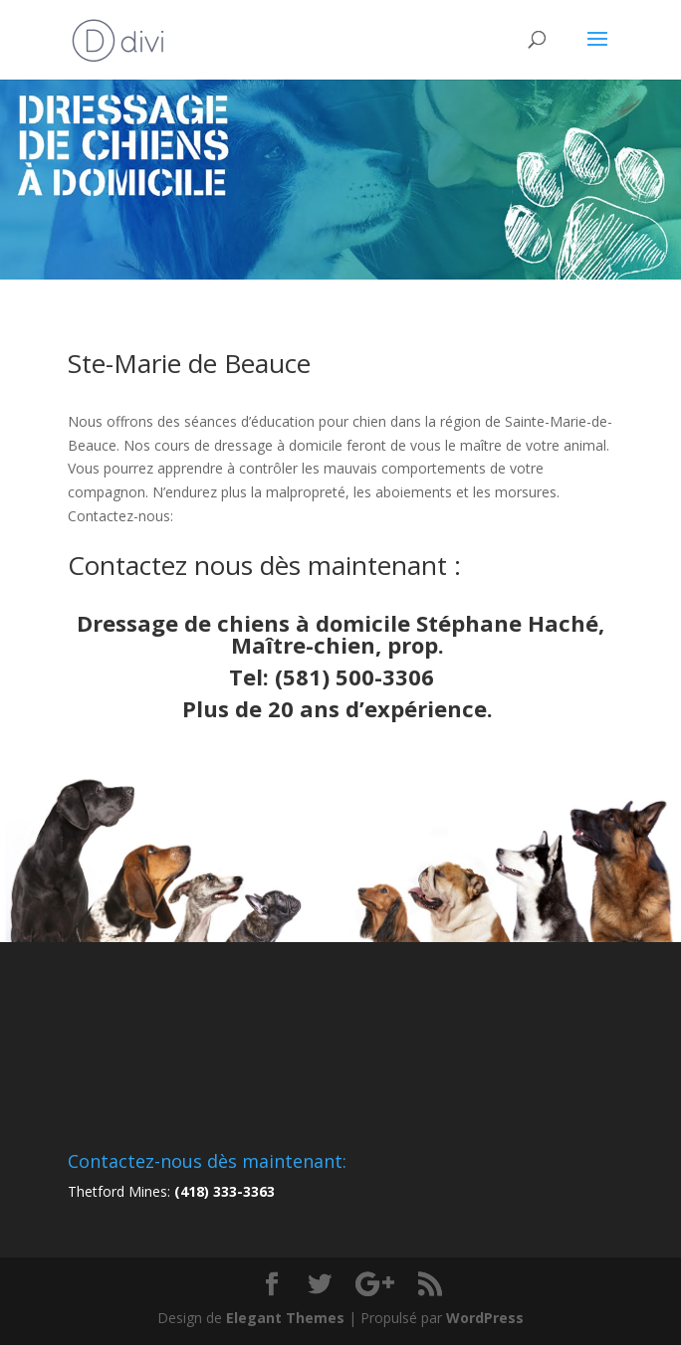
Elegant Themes (285, 1317)
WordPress (485, 1317)
